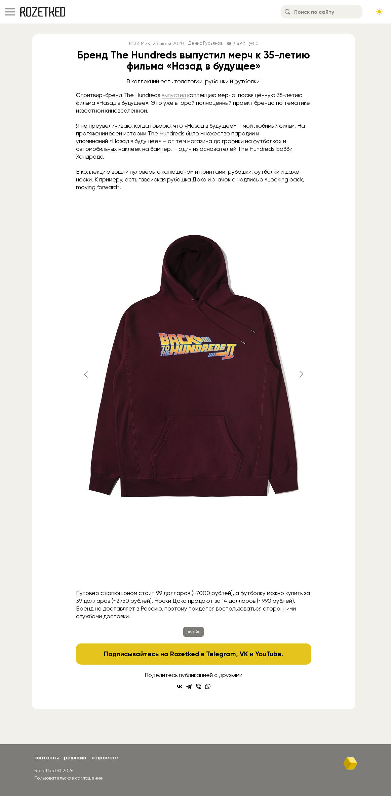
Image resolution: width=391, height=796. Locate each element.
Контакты (47, 757)
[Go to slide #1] (92, 571)
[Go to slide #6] (267, 571)
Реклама (76, 757)
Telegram (221, 654)
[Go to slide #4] (197, 571)
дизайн (193, 631)
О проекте (106, 757)
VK (244, 654)
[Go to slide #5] (232, 571)
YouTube (268, 654)
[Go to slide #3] (162, 571)
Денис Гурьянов (205, 43)
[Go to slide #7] (302, 571)
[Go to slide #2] (127, 571)
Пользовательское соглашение (70, 777)
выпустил (174, 95)
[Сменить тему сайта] (379, 11)
